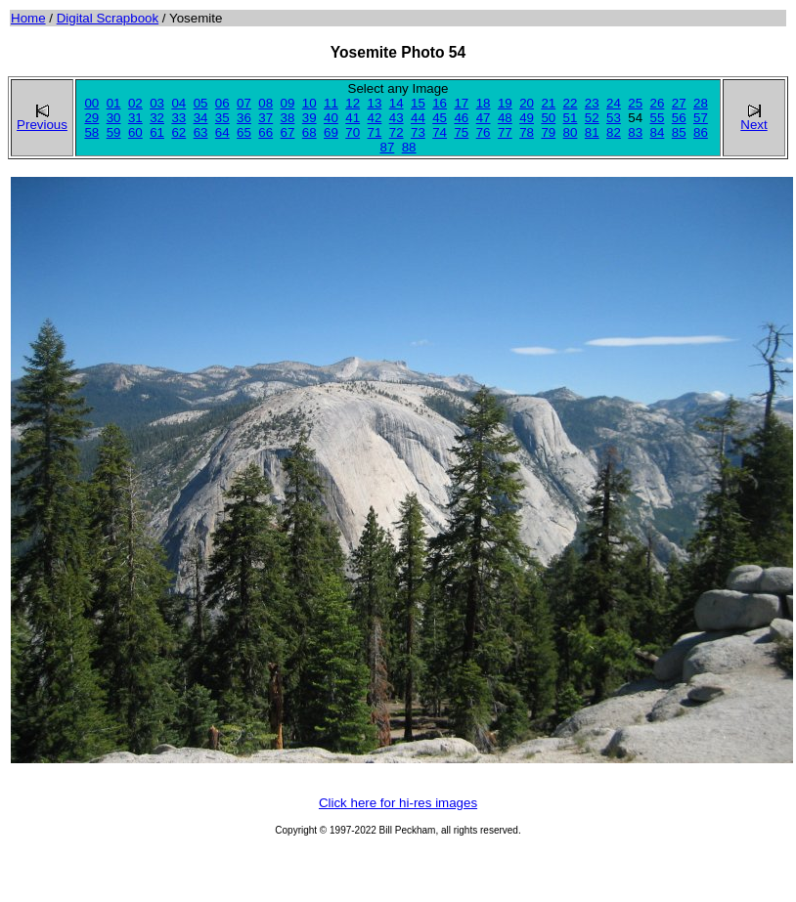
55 (657, 117)
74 (439, 132)
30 (114, 117)
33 (178, 117)
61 (157, 132)
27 (679, 103)
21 (548, 103)
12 (352, 103)
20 (526, 103)
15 (418, 103)
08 (265, 103)
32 (157, 117)
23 (592, 103)
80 (570, 132)
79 (548, 132)
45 (439, 117)
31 (135, 117)
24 (613, 103)
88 (409, 147)
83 (635, 132)
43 (396, 117)
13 (375, 103)
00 (91, 103)
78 (526, 132)
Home (28, 18)
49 (526, 117)
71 (375, 132)
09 (288, 103)
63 (201, 132)
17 (461, 103)
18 (483, 103)
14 (396, 103)
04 (178, 103)
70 (352, 132)
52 (592, 117)
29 (91, 117)
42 (375, 117)
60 (135, 132)
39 (309, 117)
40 (331, 117)
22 (570, 103)
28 (700, 103)
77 (505, 132)
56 (679, 117)
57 (700, 117)
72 (396, 132)
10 (309, 103)
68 (309, 132)
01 (114, 103)
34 (201, 117)
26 (657, 103)
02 (135, 103)
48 (505, 117)
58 (91, 132)
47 (483, 117)
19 (505, 103)
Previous (42, 119)
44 (418, 117)
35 (222, 117)
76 (483, 132)
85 (679, 132)
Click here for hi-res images (398, 802)
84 (657, 132)
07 (244, 103)
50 (548, 117)
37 (265, 117)
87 (386, 147)
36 (244, 117)
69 (331, 132)
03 (157, 103)
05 (201, 103)
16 (439, 103)
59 (114, 132)
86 (700, 132)
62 (178, 132)
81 (592, 132)
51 (570, 117)
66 (265, 132)
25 (635, 103)
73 (418, 132)
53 (613, 117)
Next (753, 119)
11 (331, 103)
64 (222, 132)
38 (288, 117)
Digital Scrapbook (107, 18)
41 (352, 117)
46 (461, 117)
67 (288, 132)
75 (461, 132)
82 (613, 132)
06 (222, 103)
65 (244, 132)
